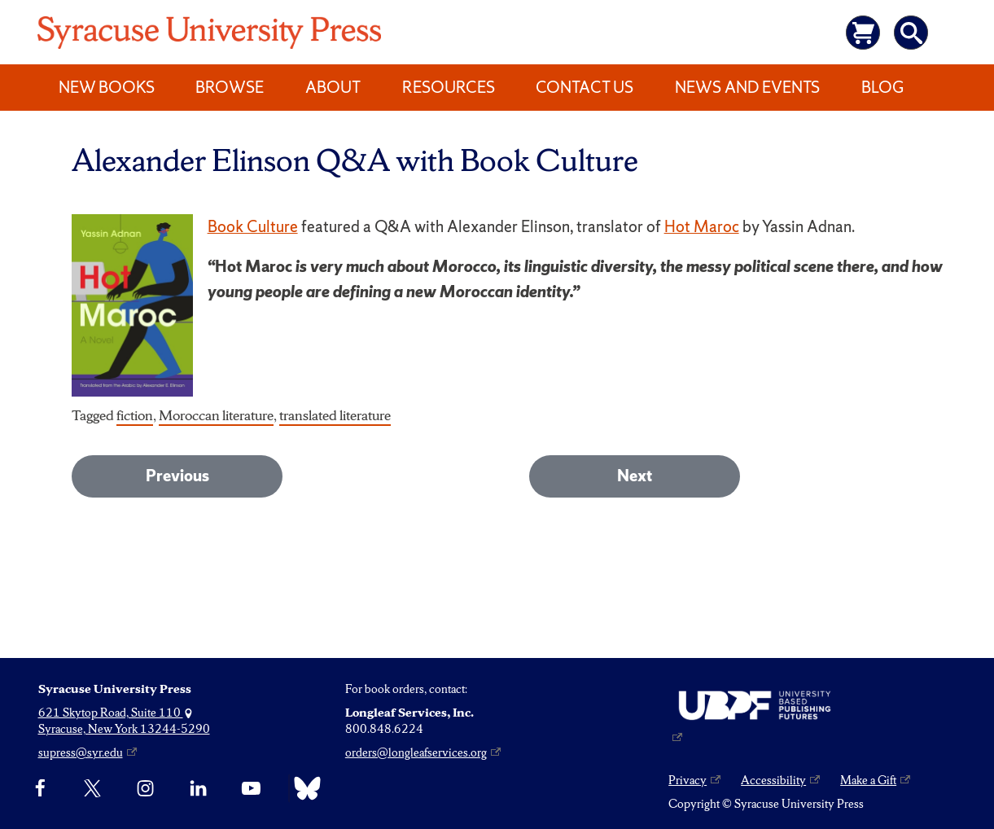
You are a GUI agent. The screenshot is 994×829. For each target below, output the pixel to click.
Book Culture (253, 226)
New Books (107, 87)
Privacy (687, 780)
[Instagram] (145, 788)
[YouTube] (251, 788)
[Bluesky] (303, 788)
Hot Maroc (701, 226)
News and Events (747, 87)
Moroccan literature (216, 415)
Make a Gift (868, 780)
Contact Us (584, 87)
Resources (448, 87)
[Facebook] (40, 788)
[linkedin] (198, 788)
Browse (229, 87)
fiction (134, 415)
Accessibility (773, 780)
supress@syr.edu (80, 752)
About (333, 87)
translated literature (335, 415)
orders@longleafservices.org (416, 752)
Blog (882, 87)
